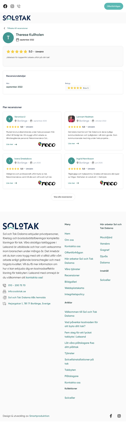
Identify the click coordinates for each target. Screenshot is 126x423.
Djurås (104, 256)
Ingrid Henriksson (85, 158)
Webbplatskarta (74, 288)
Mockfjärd (106, 237)
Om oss (69, 239)
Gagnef (104, 249)
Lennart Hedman (85, 116)
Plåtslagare (71, 376)
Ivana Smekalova (23, 158)
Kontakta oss (72, 246)
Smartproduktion (39, 415)
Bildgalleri (71, 281)
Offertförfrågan (113, 6)
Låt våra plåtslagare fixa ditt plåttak (79, 345)
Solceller (70, 397)
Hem (67, 233)
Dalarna (105, 262)
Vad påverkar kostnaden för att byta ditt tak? (81, 324)
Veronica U (19, 116)
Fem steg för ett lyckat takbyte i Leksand (78, 334)
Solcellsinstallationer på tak (79, 361)
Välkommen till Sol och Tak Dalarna (81, 313)
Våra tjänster (72, 269)
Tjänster (69, 353)
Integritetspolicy (74, 294)
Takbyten (70, 369)
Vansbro (105, 243)
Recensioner (72, 275)
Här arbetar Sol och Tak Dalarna (79, 260)
